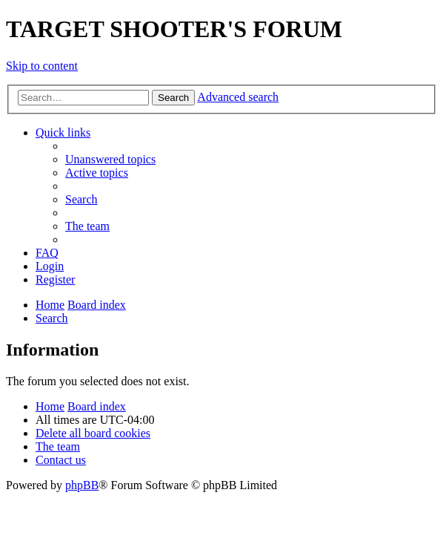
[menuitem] (110, 159)
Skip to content (42, 65)
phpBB (82, 485)
